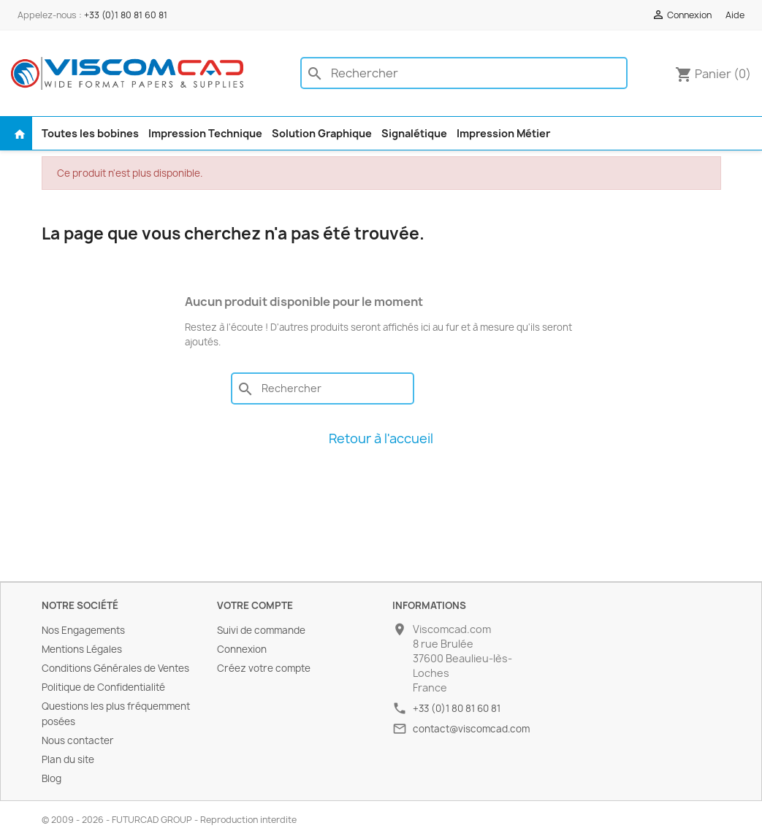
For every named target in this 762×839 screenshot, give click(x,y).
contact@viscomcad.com (471, 728)
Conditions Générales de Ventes (115, 668)
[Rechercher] (464, 73)
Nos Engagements (83, 630)
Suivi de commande (261, 630)
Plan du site (68, 759)
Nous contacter (78, 740)
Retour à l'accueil (381, 438)
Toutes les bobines (90, 133)
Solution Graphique (322, 133)
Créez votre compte (263, 668)
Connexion (242, 649)
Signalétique (414, 133)
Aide (734, 15)
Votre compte (255, 605)
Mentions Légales (82, 649)
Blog (51, 778)
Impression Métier (503, 133)
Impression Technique (205, 133)
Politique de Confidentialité (103, 687)
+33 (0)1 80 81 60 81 (125, 15)
